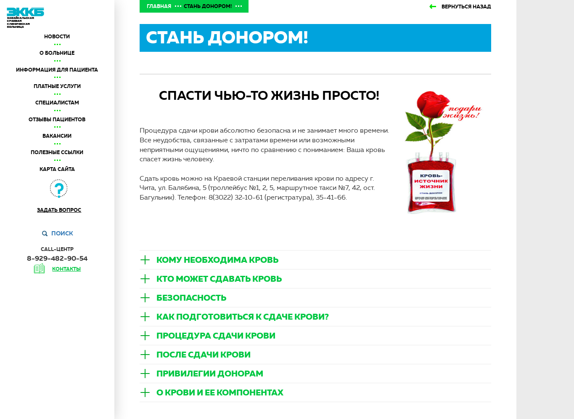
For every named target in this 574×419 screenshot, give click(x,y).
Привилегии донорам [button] (209, 373)
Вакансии (56, 136)
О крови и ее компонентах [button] (219, 392)
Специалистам (57, 102)
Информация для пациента (57, 70)
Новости (57, 36)
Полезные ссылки (57, 152)
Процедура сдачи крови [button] (215, 335)
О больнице (57, 53)
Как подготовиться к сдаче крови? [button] (242, 316)
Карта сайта (57, 169)
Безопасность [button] (191, 297)
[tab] (316, 259)
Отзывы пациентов (57, 119)
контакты (66, 269)
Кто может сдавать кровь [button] (219, 278)
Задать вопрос (59, 210)
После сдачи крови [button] (203, 354)
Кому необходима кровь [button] (217, 259)
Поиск (62, 233)
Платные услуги (57, 86)
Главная (159, 6)
